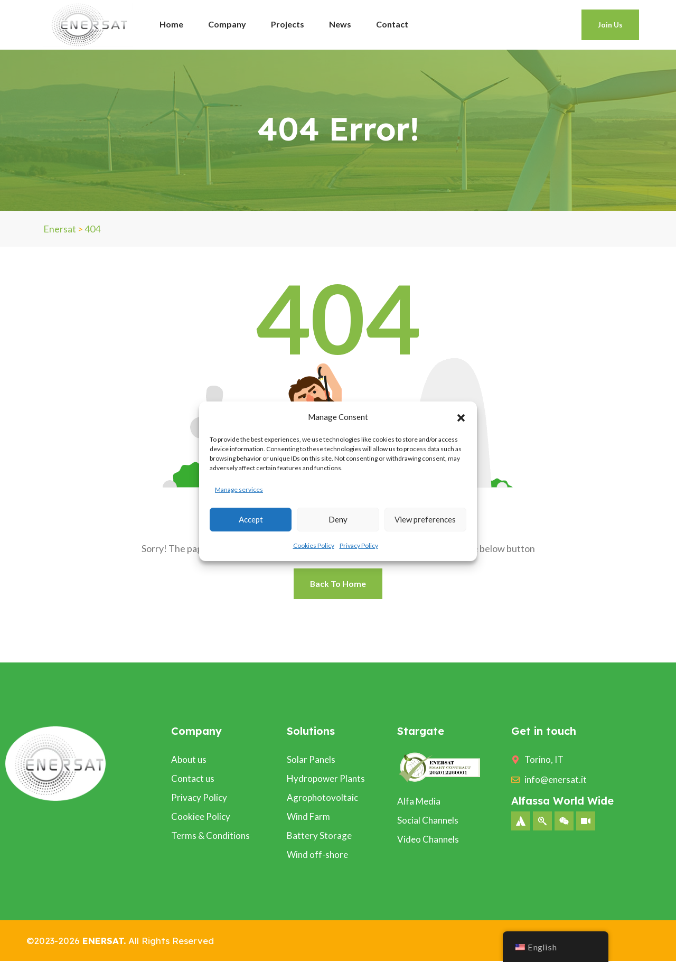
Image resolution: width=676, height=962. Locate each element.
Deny (338, 519)
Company (227, 24)
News (340, 24)
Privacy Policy (359, 545)
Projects (287, 24)
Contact (392, 24)
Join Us (610, 24)
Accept (251, 519)
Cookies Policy (313, 545)
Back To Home (338, 584)
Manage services (239, 489)
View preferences (425, 519)
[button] (461, 417)
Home (171, 24)
